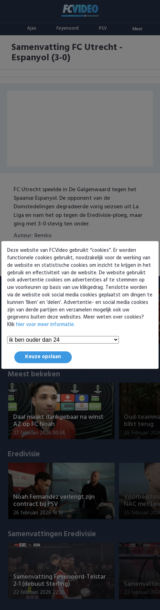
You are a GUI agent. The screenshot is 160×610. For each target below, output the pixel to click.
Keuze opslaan (43, 357)
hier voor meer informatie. (45, 325)
